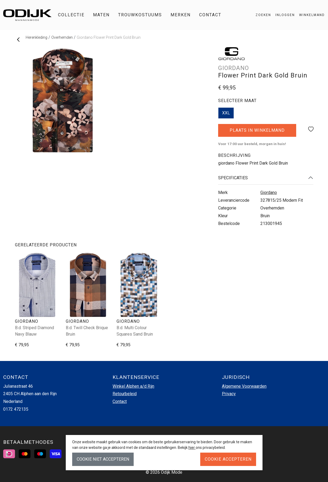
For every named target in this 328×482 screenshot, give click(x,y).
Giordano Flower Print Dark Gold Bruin (109, 37)
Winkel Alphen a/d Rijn (133, 386)
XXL (226, 112)
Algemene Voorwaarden (244, 386)
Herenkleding (36, 37)
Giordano (268, 192)
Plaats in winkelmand (257, 132)
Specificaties (233, 177)
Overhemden (62, 37)
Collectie (71, 14)
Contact (210, 14)
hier (192, 447)
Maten (101, 14)
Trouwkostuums (140, 14)
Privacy (229, 393)
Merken (181, 14)
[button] (310, 15)
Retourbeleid (125, 393)
